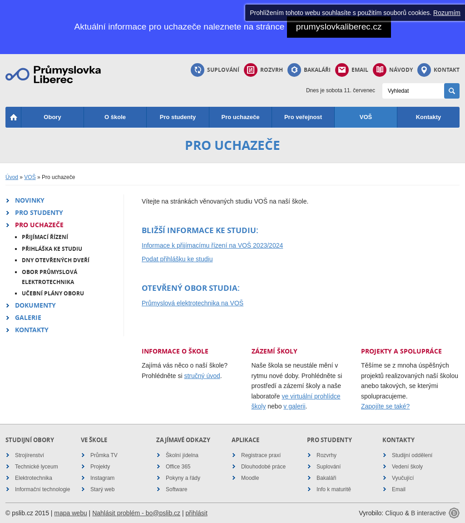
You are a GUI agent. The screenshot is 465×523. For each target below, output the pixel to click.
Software (176, 489)
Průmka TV (104, 455)
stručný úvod (202, 375)
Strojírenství (29, 455)
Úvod (11, 177)
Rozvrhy (326, 455)
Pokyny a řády (183, 478)
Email (351, 70)
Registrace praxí (261, 455)
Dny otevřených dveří (55, 260)
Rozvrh (263, 70)
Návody (393, 70)
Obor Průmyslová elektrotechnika (49, 277)
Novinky (30, 200)
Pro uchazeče (241, 117)
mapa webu (70, 513)
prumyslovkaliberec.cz (339, 26)
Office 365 (178, 466)
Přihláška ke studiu (52, 249)
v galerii (294, 406)
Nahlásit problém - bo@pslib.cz (136, 513)
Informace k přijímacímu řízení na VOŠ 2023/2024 (212, 245)
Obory (52, 117)
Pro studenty (178, 117)
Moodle (250, 478)
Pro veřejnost (303, 117)
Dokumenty (35, 305)
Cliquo (394, 513)
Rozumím (446, 12)
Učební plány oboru (53, 293)
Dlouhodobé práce (263, 466)
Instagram (102, 478)
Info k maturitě (334, 489)
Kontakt (438, 70)
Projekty (100, 466)
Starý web (102, 489)
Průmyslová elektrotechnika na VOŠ (192, 303)
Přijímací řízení (45, 237)
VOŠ (366, 117)
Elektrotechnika (33, 478)
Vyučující (403, 478)
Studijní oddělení (412, 455)
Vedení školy (407, 466)
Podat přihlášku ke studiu (177, 259)
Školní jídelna (182, 455)
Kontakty (428, 117)
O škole (115, 117)
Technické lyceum (36, 466)
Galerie (28, 317)
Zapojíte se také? (385, 406)
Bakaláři (309, 70)
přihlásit (197, 513)
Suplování (215, 70)
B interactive (428, 513)
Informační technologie (42, 489)
